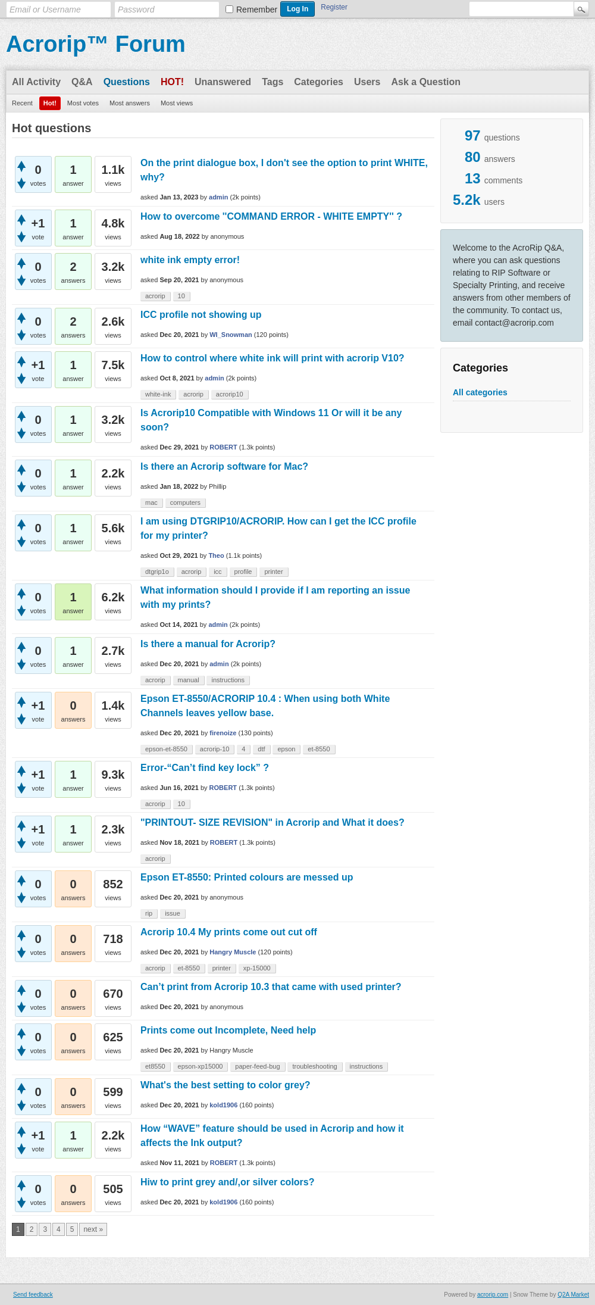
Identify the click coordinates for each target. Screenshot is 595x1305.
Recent (22, 103)
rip (148, 913)
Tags (272, 82)
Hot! (172, 82)
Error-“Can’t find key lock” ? (204, 768)
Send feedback (33, 1294)
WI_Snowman (230, 334)
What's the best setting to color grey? (225, 1085)
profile (243, 571)
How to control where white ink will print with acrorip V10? (272, 358)
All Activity (36, 82)
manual (188, 679)
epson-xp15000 (200, 1066)
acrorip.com (492, 1294)
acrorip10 (229, 394)
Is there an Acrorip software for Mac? (224, 466)
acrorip (155, 295)
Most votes (83, 103)
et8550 (155, 1066)
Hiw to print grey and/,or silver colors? (227, 1182)
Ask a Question (425, 82)
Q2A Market (573, 1294)
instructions (228, 679)
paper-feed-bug (257, 1066)
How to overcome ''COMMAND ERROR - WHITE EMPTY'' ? (271, 216)
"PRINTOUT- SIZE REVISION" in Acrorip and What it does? (272, 822)
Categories (318, 82)
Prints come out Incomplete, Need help (228, 1030)
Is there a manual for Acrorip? (207, 644)
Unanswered (223, 82)
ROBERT (223, 447)
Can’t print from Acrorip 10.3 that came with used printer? (271, 987)
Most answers (129, 103)
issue (172, 913)
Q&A (82, 82)
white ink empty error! (190, 260)
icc (217, 571)
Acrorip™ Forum (96, 44)
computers (185, 502)
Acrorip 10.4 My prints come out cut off (228, 932)
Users (367, 82)
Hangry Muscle (232, 952)
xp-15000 (257, 968)
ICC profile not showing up (201, 315)
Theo (216, 555)
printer (273, 571)
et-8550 (319, 749)
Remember (256, 9)
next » (93, 1229)
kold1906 (223, 1105)
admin (218, 197)
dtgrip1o (157, 571)
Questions (127, 82)
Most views (177, 103)
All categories (480, 392)
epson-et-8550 (166, 749)
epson (286, 749)
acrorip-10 (215, 749)
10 (181, 295)
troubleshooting (314, 1066)
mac (151, 502)
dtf (261, 749)
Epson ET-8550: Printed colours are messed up (246, 877)
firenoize (222, 732)
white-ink (158, 394)
